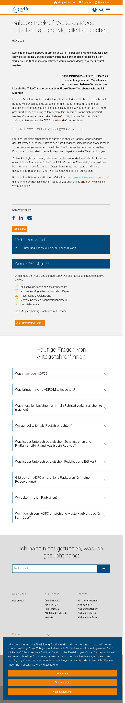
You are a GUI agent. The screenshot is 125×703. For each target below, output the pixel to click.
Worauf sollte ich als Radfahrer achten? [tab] (43, 425)
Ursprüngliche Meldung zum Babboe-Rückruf (50, 248)
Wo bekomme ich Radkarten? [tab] (36, 497)
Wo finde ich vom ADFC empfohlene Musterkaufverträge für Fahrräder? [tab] (58, 515)
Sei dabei (83, 594)
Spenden (85, 2)
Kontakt (49, 617)
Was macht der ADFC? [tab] (31, 373)
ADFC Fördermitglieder (56, 613)
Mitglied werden (65, 2)
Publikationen (52, 609)
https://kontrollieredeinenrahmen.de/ (88, 177)
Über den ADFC (52, 600)
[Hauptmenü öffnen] (108, 9)
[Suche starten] (103, 569)
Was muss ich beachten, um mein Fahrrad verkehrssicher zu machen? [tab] (58, 407)
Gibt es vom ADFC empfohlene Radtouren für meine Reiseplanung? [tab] (52, 479)
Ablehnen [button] (62, 673)
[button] (15, 218)
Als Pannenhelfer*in (88, 617)
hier (59, 120)
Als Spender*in (85, 605)
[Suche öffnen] (101, 10)
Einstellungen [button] (62, 682)
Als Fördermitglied (87, 613)
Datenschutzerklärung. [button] (45, 664)
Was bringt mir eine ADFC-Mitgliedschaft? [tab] (45, 389)
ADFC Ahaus (52, 594)
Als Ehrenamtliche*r (88, 609)
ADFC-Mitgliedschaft (88, 600)
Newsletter (102, 2)
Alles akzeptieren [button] (62, 691)
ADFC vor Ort (51, 605)
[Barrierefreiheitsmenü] (94, 10)
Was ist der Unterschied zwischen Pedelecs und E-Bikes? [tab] (55, 461)
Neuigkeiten (19, 594)
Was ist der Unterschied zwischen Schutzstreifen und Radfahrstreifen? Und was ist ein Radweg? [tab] (53, 443)
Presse (16, 634)
